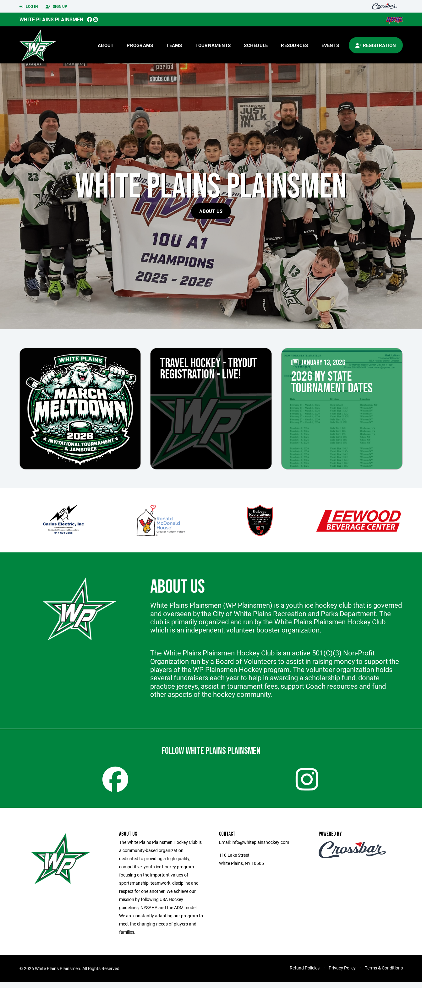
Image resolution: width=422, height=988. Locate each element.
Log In (28, 6)
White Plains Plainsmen (51, 19)
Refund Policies (305, 974)
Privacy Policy (342, 974)
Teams (174, 45)
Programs (140, 45)
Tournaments (213, 45)
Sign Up (56, 6)
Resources (294, 45)
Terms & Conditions (384, 974)
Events (330, 45)
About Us (210, 211)
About (105, 45)
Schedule (256, 45)
